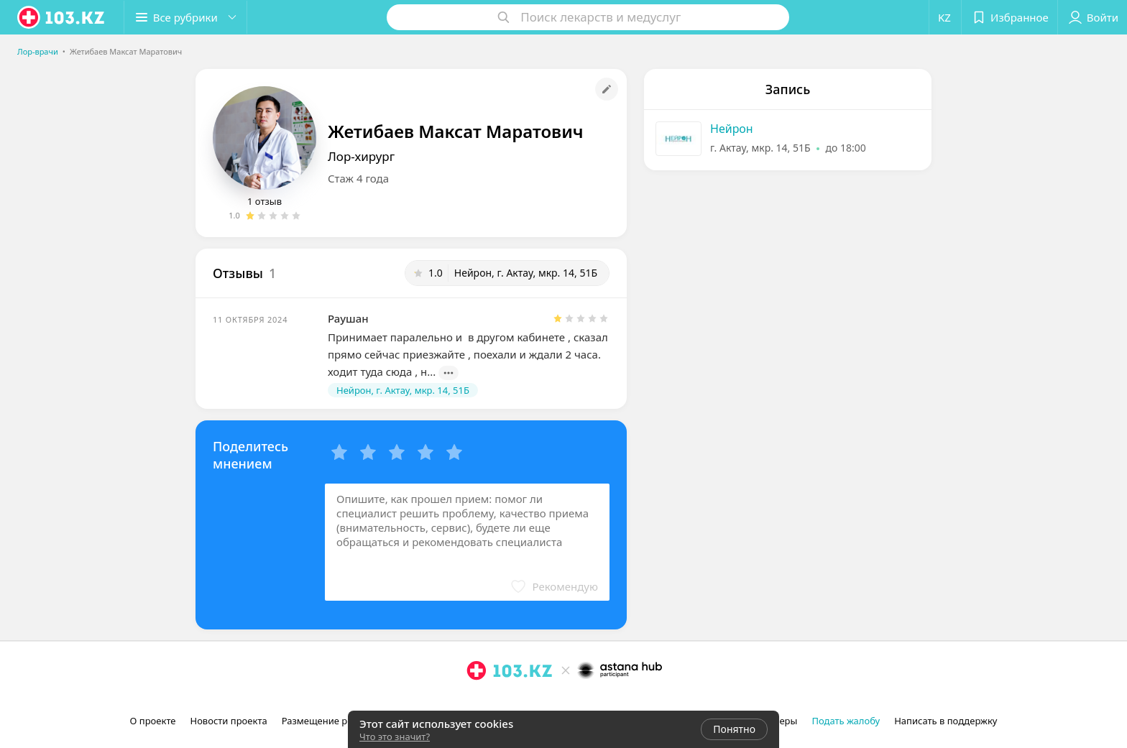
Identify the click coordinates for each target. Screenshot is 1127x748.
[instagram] (476, 702)
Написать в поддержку (945, 720)
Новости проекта (228, 720)
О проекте (153, 720)
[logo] (61, 17)
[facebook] (496, 702)
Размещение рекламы (332, 720)
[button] (185, 17)
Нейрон (731, 128)
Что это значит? (394, 736)
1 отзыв (264, 201)
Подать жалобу (845, 720)
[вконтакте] (516, 702)
